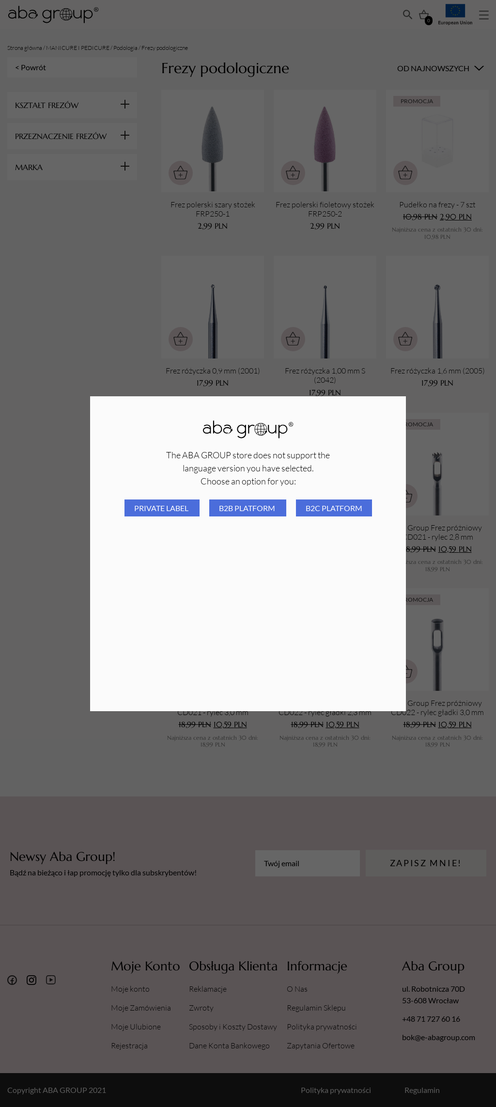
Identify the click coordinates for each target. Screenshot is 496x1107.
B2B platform (248, 508)
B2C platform (334, 508)
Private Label (162, 508)
